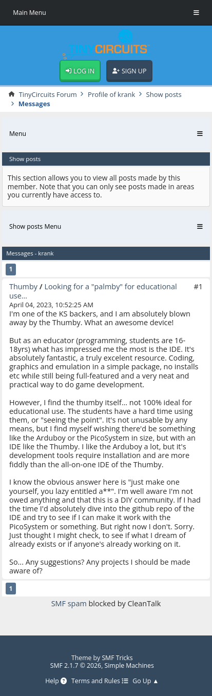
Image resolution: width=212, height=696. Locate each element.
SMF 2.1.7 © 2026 (75, 665)
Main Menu (29, 12)
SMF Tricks (117, 657)
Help (56, 681)
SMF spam (69, 603)
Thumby (23, 286)
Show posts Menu (35, 226)
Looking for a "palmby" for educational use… (93, 291)
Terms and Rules (99, 681)
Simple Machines (128, 665)
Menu (17, 133)
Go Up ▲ (145, 681)
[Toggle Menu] (196, 13)
